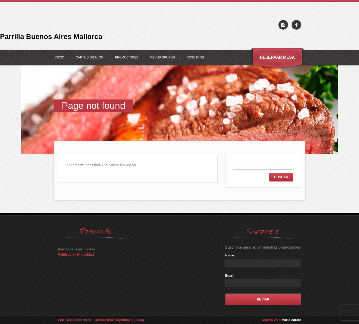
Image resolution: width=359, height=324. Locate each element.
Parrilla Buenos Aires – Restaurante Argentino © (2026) (101, 320)
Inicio (59, 57)
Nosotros (195, 57)
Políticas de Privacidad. (76, 254)
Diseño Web (281, 320)
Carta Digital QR (89, 57)
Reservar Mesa (277, 57)
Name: (230, 255)
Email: (229, 275)
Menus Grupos (162, 57)
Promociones (126, 57)
